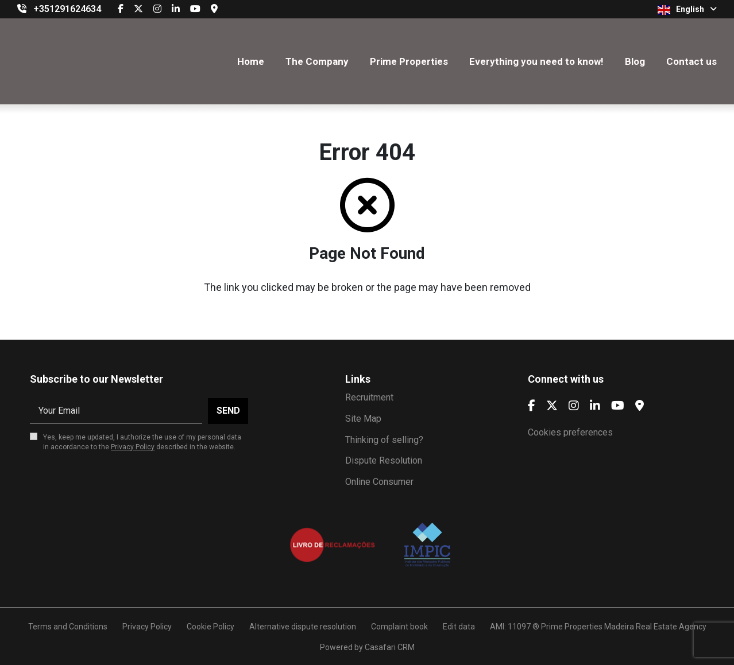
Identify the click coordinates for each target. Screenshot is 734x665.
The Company (317, 61)
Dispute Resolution (383, 460)
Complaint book (399, 626)
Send (228, 410)
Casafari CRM (390, 647)
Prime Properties (409, 61)
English (687, 10)
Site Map (363, 418)
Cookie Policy (210, 626)
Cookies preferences (570, 432)
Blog (635, 61)
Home (250, 61)
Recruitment (369, 397)
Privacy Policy (132, 447)
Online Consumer (379, 481)
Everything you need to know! (536, 61)
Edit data (459, 626)
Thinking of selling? (384, 439)
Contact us (691, 61)
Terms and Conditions (67, 626)
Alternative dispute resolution (302, 626)
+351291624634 (67, 8)
